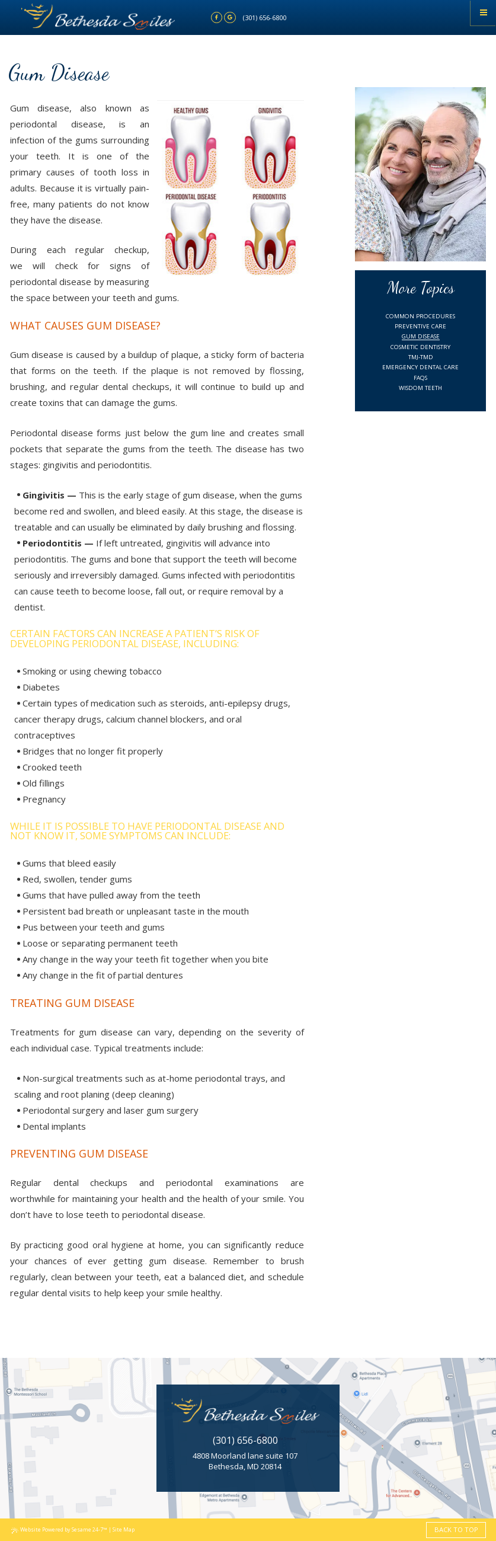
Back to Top (456, 1529)
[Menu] (483, 12)
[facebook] (217, 18)
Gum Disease (421, 336)
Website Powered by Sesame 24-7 (59, 1529)
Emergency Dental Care (420, 367)
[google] (230, 18)
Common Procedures (420, 316)
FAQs (420, 378)
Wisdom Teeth (420, 388)
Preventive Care (420, 326)
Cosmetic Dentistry (420, 347)
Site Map (124, 1529)
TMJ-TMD (420, 357)
